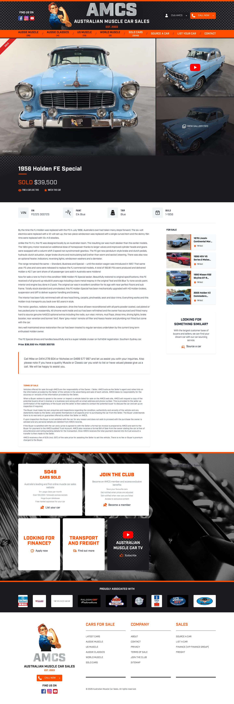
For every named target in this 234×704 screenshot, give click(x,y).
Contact (210, 33)
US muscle (84, 34)
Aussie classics (58, 34)
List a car (182, 642)
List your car (186, 33)
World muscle (110, 34)
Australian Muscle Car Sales (183, 465)
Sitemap (135, 662)
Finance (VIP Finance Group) (192, 647)
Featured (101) (10, 152)
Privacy (135, 647)
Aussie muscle (28, 34)
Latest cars (93, 636)
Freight (180, 652)
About (134, 636)
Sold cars (136, 34)
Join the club (139, 657)
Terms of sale (139, 652)
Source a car (160, 33)
